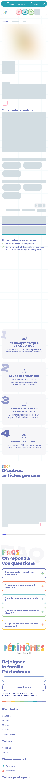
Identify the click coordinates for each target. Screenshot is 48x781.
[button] (25, 12)
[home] (6, 12)
